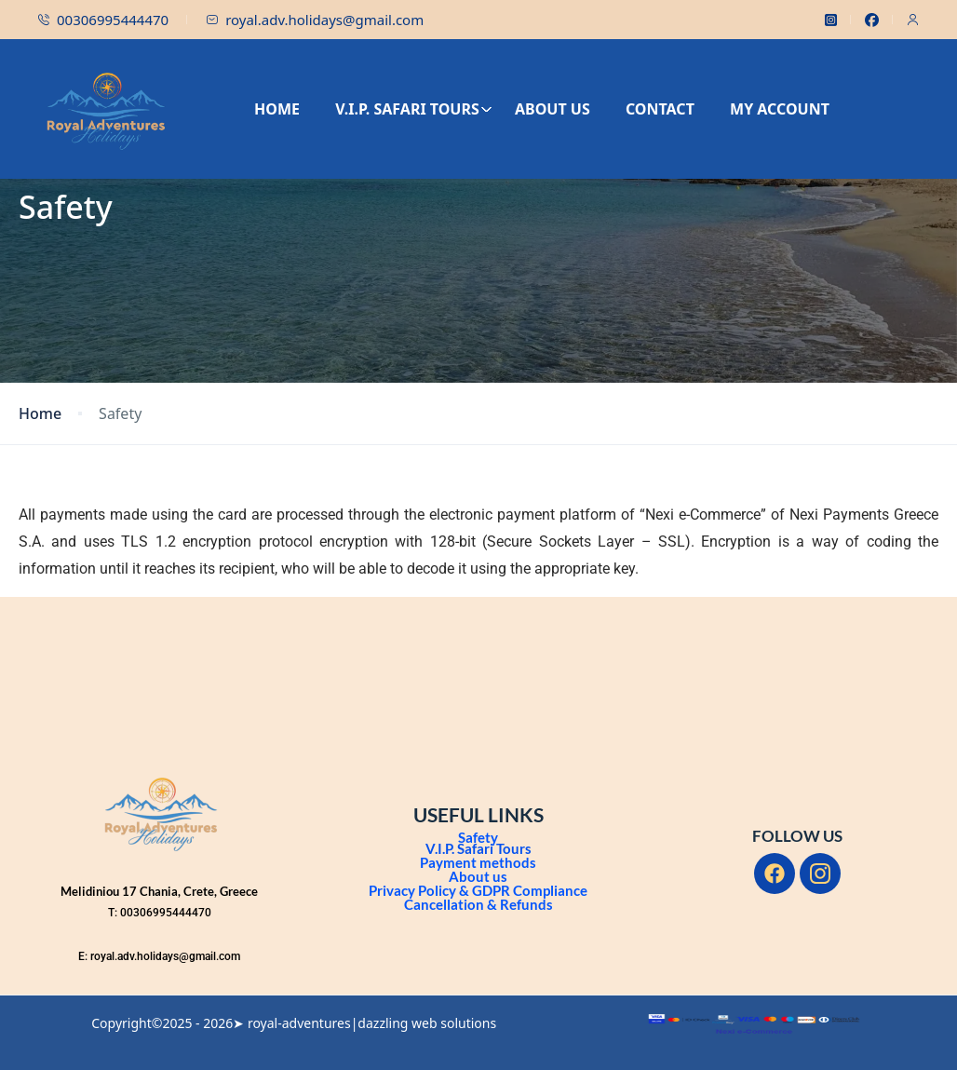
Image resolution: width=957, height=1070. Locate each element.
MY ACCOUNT (779, 109)
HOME (277, 109)
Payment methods (478, 862)
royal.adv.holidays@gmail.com (315, 19)
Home (40, 414)
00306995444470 (102, 19)
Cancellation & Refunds (478, 904)
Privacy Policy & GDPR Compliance (478, 890)
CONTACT (660, 109)
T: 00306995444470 (159, 912)
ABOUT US (552, 109)
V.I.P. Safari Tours (478, 848)
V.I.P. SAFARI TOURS (413, 109)
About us (478, 876)
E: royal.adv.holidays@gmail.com (159, 956)
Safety (478, 837)
